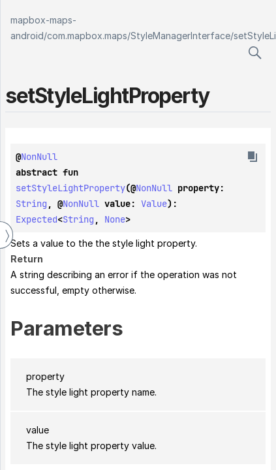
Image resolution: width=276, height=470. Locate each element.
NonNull (39, 157)
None (114, 219)
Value (154, 204)
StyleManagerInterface (180, 35)
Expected (36, 219)
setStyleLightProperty (70, 188)
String (31, 204)
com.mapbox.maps (87, 35)
